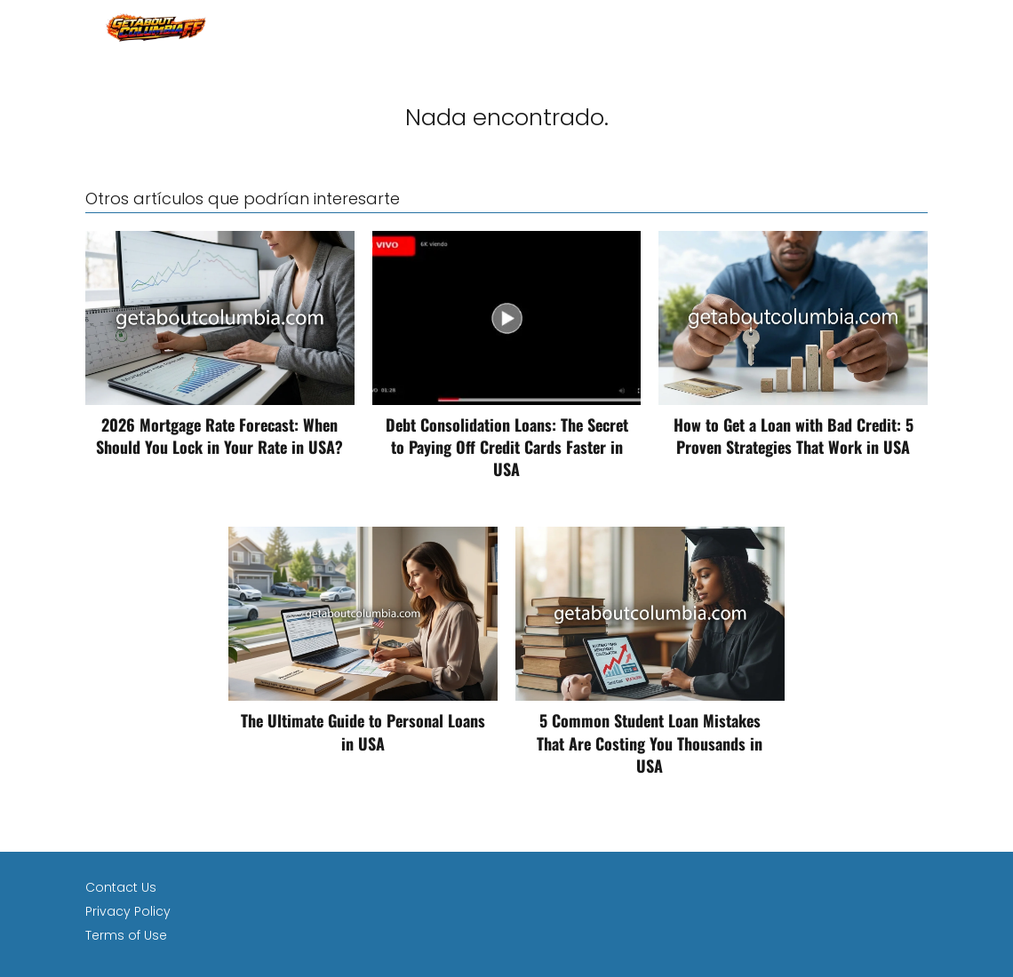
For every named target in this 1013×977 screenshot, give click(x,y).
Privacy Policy (128, 911)
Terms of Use (126, 935)
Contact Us (120, 887)
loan (912, 26)
